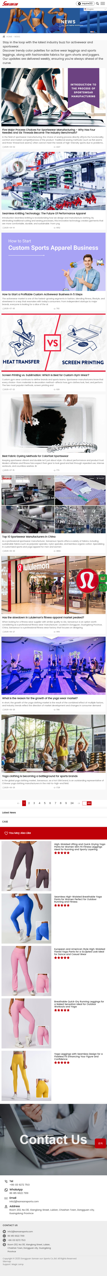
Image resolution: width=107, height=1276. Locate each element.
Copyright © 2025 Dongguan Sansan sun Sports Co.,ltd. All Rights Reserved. (40, 1258)
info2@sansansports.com (24, 1201)
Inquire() (85, 3)
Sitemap (7, 1261)
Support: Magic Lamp (13, 1264)
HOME (9, 36)
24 (71, 803)
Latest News (9, 813)
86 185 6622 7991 (18, 1193)
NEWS (17, 36)
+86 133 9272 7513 (19, 1185)
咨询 (100, 1143)
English (89, 9)
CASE (5, 822)
